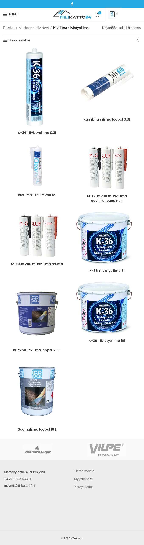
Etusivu (8, 28)
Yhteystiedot (83, 487)
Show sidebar (19, 40)
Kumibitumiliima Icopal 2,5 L (37, 350)
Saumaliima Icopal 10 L (37, 429)
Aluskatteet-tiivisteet (34, 28)
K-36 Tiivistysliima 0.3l (37, 132)
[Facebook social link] (72, 4)
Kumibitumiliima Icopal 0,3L (107, 119)
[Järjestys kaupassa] (137, 40)
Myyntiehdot (83, 479)
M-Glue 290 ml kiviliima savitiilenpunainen (107, 198)
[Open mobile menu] (10, 14)
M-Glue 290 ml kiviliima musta (37, 263)
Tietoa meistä (84, 471)
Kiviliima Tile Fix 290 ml (37, 195)
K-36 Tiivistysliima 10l (107, 340)
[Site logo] (72, 14)
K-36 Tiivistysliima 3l (106, 270)
